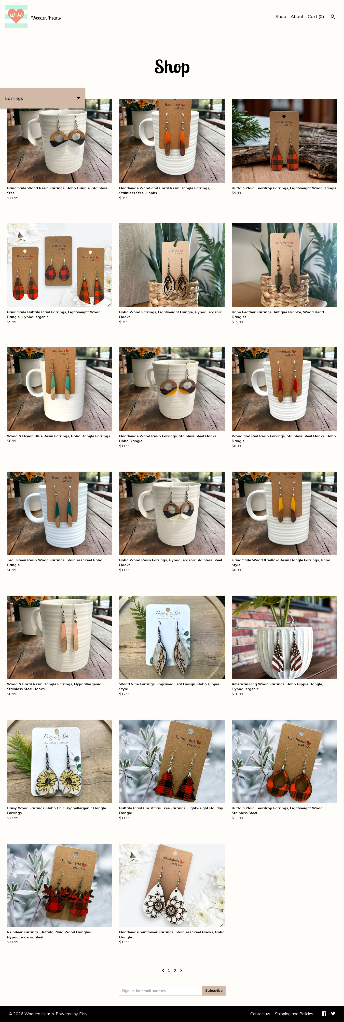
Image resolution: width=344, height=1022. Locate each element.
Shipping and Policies (294, 1013)
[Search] (333, 17)
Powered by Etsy (72, 1013)
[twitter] (333, 1014)
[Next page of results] (181, 970)
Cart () (316, 16)
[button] (42, 98)
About (297, 16)
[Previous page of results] (163, 970)
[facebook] (324, 1014)
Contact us (260, 1013)
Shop (281, 16)
